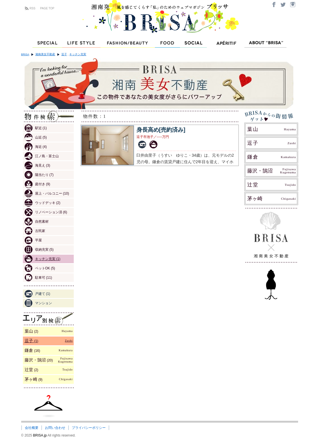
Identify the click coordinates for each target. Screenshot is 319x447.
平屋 (33, 240)
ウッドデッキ (42, 203)
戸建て (37, 294)
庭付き (37, 184)
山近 (36, 137)
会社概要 (31, 428)
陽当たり (39, 175)
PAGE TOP (47, 8)
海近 (36, 147)
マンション (38, 303)
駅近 (36, 128)
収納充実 (39, 250)
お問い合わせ (55, 428)
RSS (33, 8)
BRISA (25, 54)
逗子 (64, 54)
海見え (37, 165)
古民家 (35, 231)
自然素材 (37, 221)
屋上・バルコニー (47, 193)
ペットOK (40, 268)
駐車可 (38, 278)
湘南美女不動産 (45, 54)
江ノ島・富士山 (42, 156)
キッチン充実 (77, 54)
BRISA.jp (40, 435)
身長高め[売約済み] (160, 130)
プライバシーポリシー (89, 428)
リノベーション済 (46, 212)
